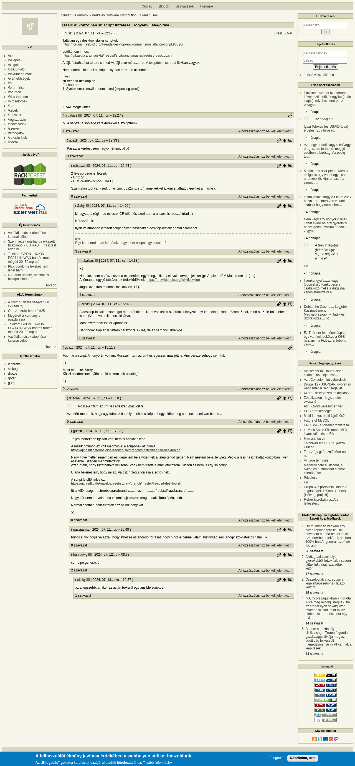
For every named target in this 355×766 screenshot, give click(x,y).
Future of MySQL (316, 420)
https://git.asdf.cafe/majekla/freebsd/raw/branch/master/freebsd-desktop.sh (126, 483)
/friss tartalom (18, 97)
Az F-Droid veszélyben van (323, 406)
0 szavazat (75, 156)
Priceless (310, 478)
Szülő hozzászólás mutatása (290, 140)
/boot (12, 56)
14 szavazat (314, 623)
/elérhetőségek (19, 78)
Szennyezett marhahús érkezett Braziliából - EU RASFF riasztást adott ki (32, 245)
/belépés (14, 60)
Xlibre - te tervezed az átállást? (326, 393)
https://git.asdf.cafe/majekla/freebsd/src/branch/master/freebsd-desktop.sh (117, 55)
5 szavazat (75, 422)
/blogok (13, 65)
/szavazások (17, 124)
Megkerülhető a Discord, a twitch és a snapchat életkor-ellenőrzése (325, 469)
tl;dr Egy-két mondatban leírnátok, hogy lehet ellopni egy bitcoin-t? (120, 241)
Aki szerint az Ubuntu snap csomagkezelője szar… (323, 373)
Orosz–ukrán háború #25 (26, 311)
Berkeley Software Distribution (114, 15)
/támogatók (16, 133)
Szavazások (185, 6)
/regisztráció (17, 120)
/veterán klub (17, 138)
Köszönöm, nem (303, 758)
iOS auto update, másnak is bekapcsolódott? (28, 277)
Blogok (164, 6)
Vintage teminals (316, 460)
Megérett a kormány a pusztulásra (24, 317)
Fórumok (206, 6)
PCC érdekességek (318, 411)
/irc (10, 106)
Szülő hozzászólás (284, 140)
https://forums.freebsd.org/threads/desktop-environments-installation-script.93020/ (122, 44)
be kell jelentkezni (279, 131)
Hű (306, 482)
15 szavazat (314, 593)
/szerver (14, 128)
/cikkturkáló (16, 69)
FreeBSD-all (149, 15)
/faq (11, 83)
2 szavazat (79, 570)
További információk (157, 763)
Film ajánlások (314, 438)
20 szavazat (314, 551)
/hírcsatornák (17, 101)
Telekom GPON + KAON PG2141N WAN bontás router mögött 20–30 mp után (30, 258)
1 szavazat (70, 131)
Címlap (147, 6)
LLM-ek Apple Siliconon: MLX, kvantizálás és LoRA (326, 432)
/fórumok (14, 92)
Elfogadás (277, 758)
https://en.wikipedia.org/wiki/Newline (173, 280)
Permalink (290, 115)
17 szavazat (314, 574)
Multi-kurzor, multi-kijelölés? (324, 416)
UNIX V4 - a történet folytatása (326, 425)
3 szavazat (83, 251)
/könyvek (14, 115)
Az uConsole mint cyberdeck (325, 380)
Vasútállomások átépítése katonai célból (27, 235)
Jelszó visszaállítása (319, 75)
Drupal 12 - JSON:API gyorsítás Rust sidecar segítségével (327, 386)
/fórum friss (16, 88)
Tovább (50, 285)
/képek (13, 110)
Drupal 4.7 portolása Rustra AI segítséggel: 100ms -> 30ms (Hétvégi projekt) (326, 491)
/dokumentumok (20, 74)
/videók (13, 142)
